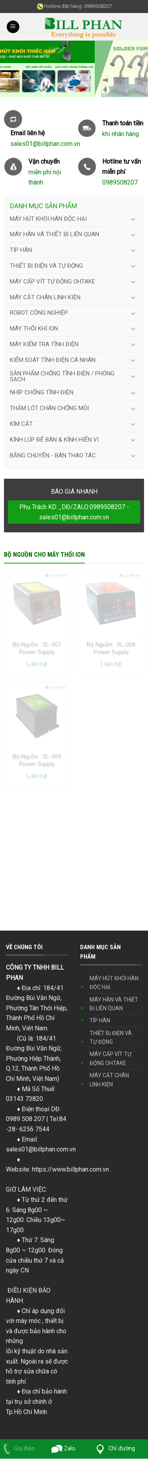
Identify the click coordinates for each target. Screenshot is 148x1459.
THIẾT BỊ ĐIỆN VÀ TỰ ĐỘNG (46, 265)
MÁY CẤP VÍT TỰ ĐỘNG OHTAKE (52, 281)
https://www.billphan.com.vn (70, 1169)
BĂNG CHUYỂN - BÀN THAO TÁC (53, 455)
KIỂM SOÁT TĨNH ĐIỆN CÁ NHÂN (53, 360)
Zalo (63, 1448)
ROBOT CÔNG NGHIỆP (39, 312)
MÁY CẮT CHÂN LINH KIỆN (45, 297)
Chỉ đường (114, 1448)
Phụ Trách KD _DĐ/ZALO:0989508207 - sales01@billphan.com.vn (74, 512)
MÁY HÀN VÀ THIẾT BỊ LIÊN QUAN (54, 234)
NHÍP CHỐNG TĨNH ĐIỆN (41, 392)
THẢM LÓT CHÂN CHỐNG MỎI (49, 408)
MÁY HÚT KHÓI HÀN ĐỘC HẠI (48, 218)
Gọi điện (17, 1448)
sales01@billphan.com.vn (41, 1149)
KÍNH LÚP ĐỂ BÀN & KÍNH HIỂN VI (54, 439)
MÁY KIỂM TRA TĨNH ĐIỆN (44, 344)
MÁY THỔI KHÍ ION (34, 328)
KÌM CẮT (21, 423)
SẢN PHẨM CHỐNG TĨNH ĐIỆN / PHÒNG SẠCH (62, 376)
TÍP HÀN (21, 250)
